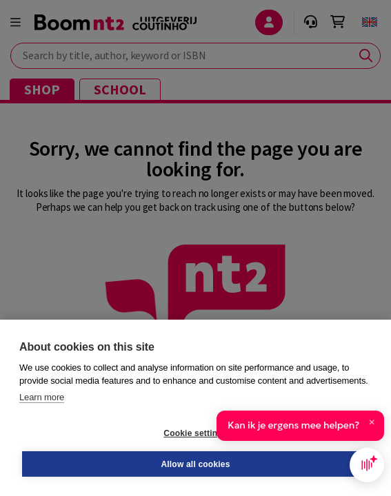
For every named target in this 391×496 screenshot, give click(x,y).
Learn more (41, 397)
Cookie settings (195, 433)
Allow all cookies (195, 464)
